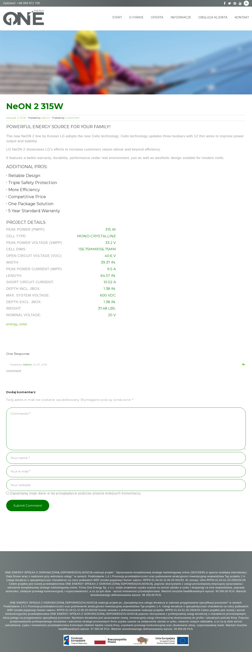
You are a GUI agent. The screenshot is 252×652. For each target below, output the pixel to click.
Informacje (180, 17)
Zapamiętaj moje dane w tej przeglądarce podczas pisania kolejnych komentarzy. (75, 493)
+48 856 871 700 (28, 3)
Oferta (157, 17)
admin (45, 117)
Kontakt (242, 17)
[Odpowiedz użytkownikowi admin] (243, 365)
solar (23, 324)
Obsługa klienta (212, 17)
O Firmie (136, 17)
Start (117, 17)
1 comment (73, 117)
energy (11, 324)
